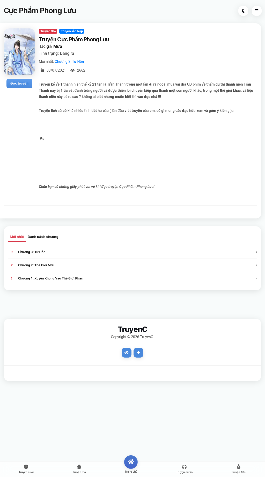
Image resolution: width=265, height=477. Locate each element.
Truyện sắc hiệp (72, 31)
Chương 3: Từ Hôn (69, 61)
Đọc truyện (19, 83)
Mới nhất (17, 236)
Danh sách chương (43, 236)
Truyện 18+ (48, 31)
